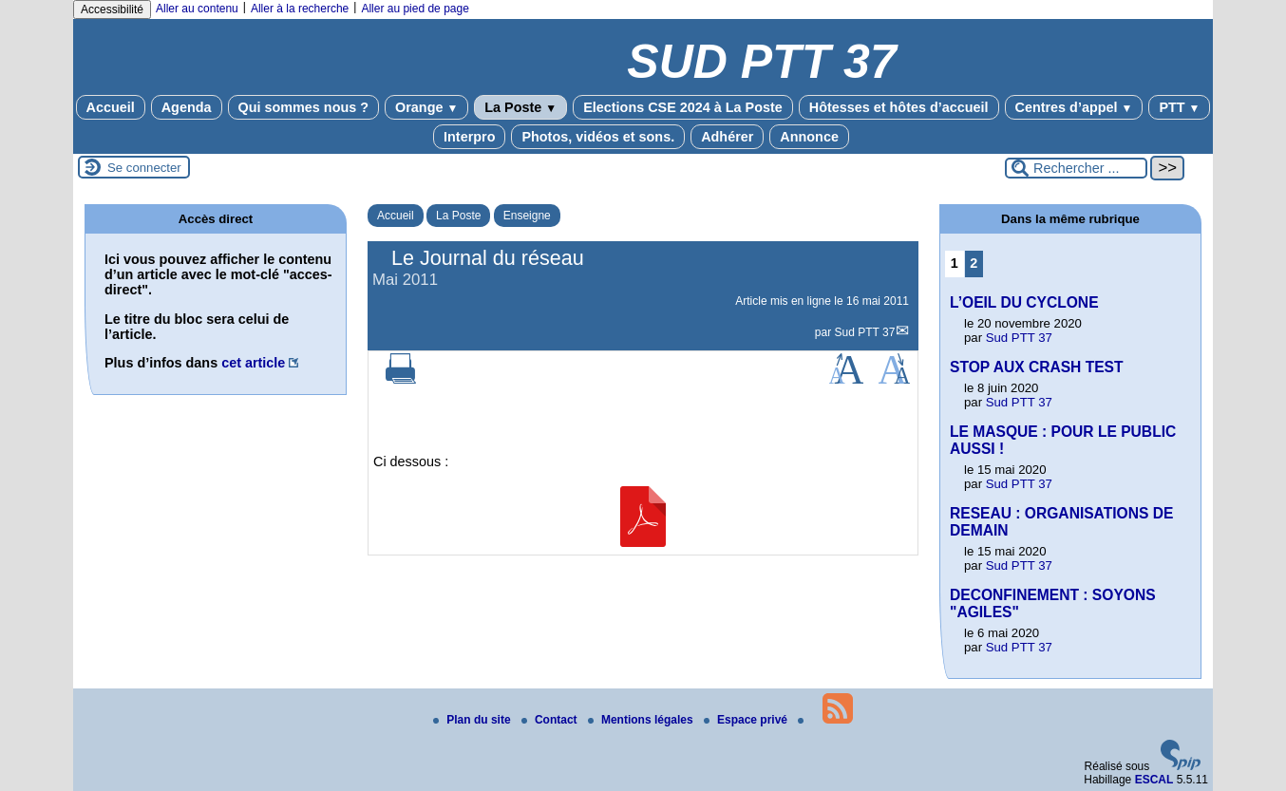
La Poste (520, 107)
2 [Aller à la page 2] (973, 263)
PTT (1179, 107)
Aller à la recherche (300, 8)
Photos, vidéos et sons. (597, 136)
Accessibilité (112, 9)
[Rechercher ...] (1076, 168)
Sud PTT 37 (865, 332)
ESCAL (1154, 779)
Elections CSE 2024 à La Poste (683, 107)
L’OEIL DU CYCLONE (1024, 302)
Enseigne (527, 215)
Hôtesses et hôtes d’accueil (899, 107)
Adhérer (727, 136)
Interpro (469, 136)
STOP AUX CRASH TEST (1037, 367)
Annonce (809, 136)
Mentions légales (642, 719)
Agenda (186, 107)
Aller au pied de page (414, 8)
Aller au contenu (197, 8)
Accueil (110, 107)
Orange (426, 107)
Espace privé (747, 719)
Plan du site (473, 719)
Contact (550, 719)
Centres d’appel (1074, 107)
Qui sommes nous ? (303, 107)
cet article (253, 362)
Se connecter (144, 167)
